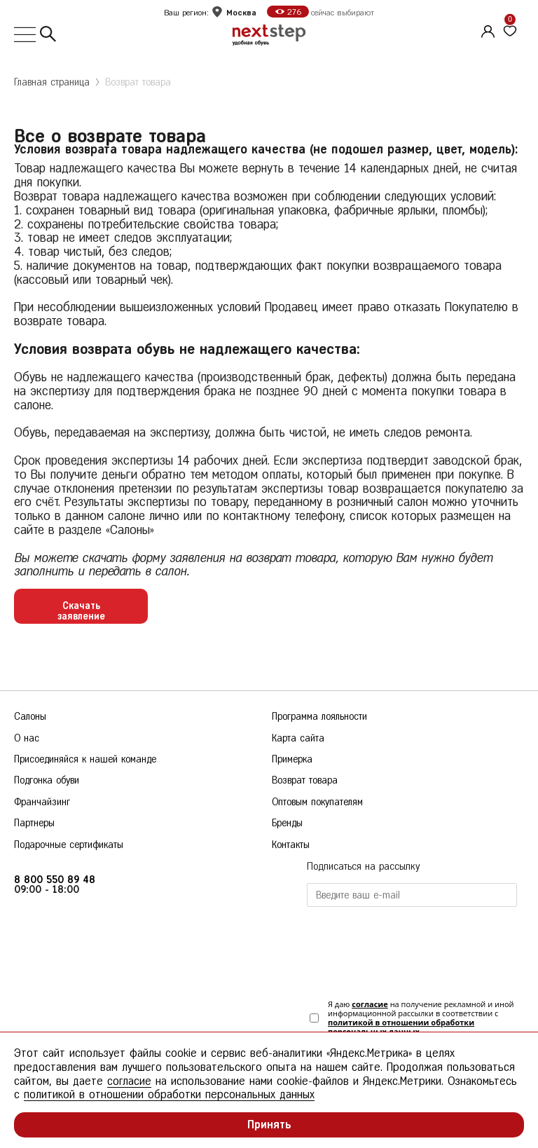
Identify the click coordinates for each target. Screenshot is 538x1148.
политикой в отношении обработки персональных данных (401, 1027)
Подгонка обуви (46, 780)
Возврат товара (138, 82)
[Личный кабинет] (486, 29)
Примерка (292, 759)
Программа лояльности (319, 716)
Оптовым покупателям (317, 802)
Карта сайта (298, 738)
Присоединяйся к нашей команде (85, 759)
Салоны (30, 716)
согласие (370, 1004)
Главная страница (52, 82)
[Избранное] (510, 32)
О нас (26, 738)
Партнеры (34, 823)
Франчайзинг (42, 802)
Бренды (287, 823)
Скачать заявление (81, 611)
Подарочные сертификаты (68, 845)
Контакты (291, 845)
